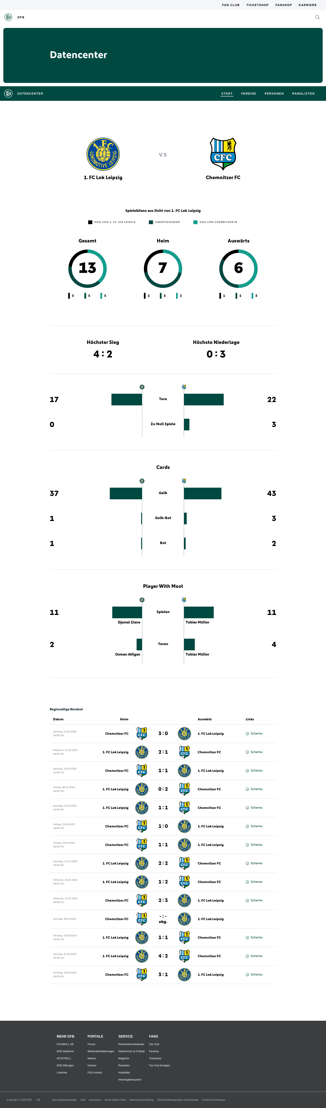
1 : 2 (163, 881)
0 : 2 (163, 789)
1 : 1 (163, 770)
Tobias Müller (197, 622)
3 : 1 (163, 974)
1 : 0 (163, 826)
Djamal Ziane (129, 622)
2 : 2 (163, 863)
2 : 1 (163, 752)
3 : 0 (163, 733)
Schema (254, 733)
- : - (163, 919)
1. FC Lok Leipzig (211, 733)
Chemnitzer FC (116, 733)
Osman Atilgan (127, 654)
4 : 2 (163, 956)
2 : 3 (163, 900)
